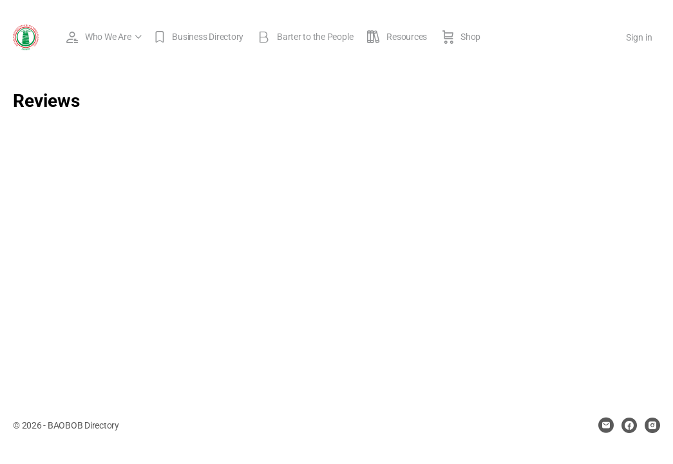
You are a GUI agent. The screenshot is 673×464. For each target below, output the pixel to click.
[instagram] (652, 425)
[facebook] (629, 425)
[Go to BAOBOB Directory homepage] (26, 36)
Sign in (639, 37)
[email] (606, 425)
